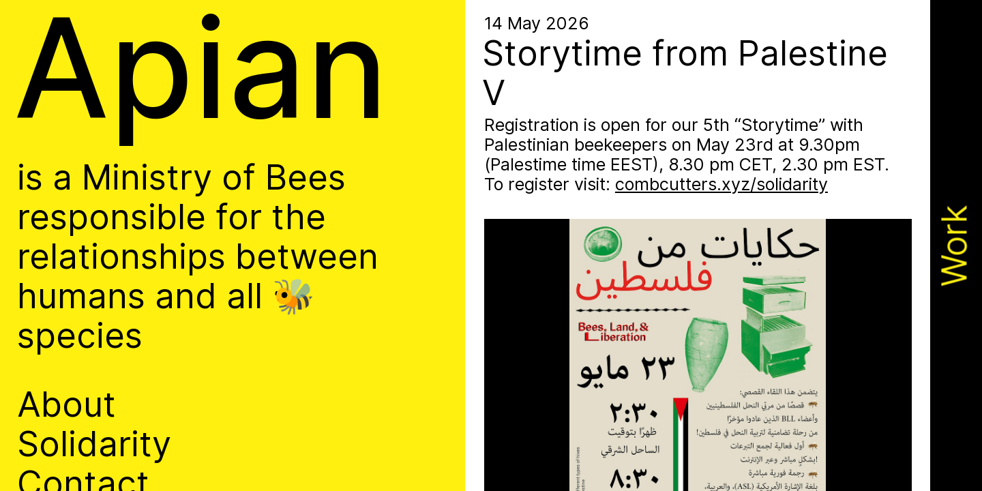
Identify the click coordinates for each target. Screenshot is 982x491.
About (66, 404)
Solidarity (94, 444)
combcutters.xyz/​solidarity (721, 184)
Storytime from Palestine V (685, 72)
